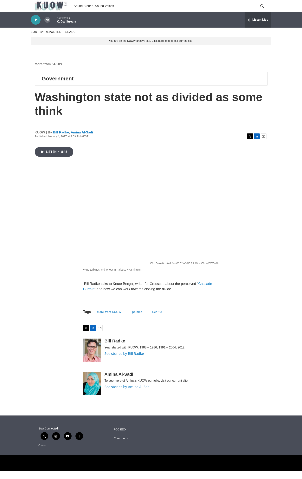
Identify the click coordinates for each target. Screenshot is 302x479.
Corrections (121, 446)
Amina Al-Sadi (82, 141)
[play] (36, 28)
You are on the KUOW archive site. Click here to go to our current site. (151, 49)
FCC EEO (120, 438)
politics (137, 320)
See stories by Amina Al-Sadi (128, 395)
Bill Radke (61, 141)
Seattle (157, 320)
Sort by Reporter (46, 40)
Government (58, 87)
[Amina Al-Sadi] (92, 392)
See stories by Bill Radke (124, 362)
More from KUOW (48, 72)
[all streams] (258, 28)
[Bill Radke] (92, 358)
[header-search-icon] (265, 10)
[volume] (47, 28)
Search (71, 40)
